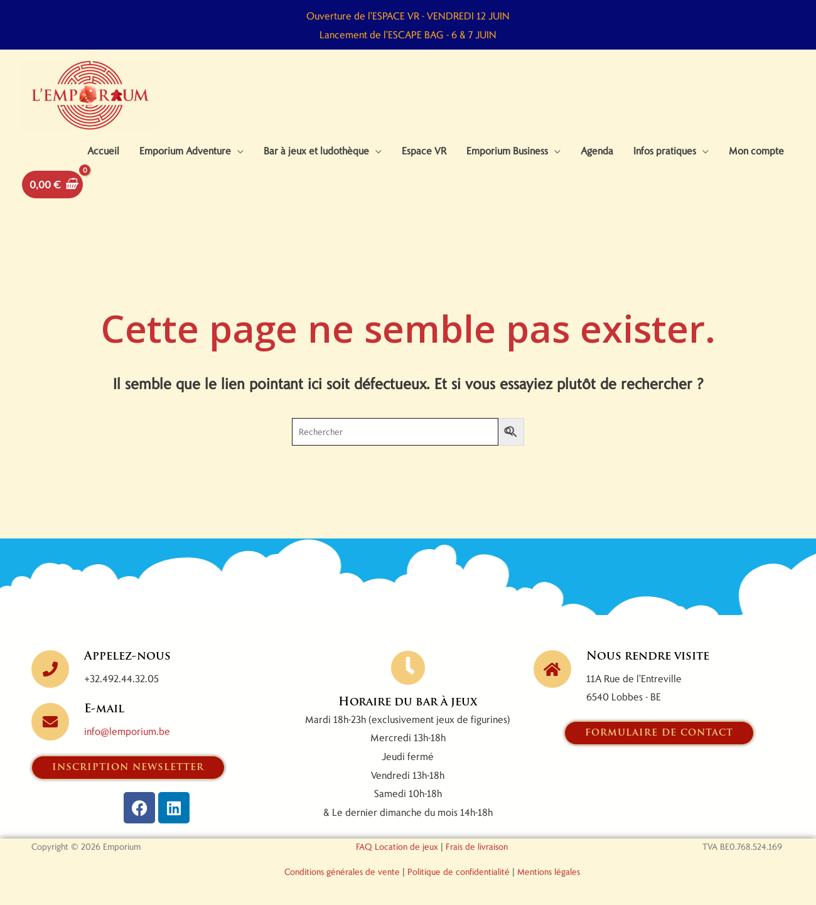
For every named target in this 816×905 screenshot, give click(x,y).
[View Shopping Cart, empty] (52, 184)
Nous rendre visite (647, 657)
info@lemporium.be (127, 731)
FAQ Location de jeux (397, 846)
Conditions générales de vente (342, 871)
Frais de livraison (477, 846)
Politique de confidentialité (458, 871)
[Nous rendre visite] (552, 669)
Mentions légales (548, 871)
